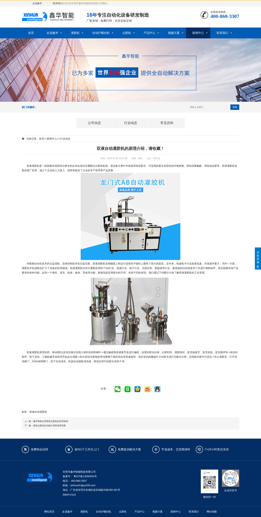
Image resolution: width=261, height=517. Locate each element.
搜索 (235, 107)
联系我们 (57, 3)
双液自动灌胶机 (38, 411)
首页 (31, 32)
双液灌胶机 (33, 165)
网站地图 (212, 511)
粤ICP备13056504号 (85, 476)
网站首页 (49, 511)
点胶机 (126, 32)
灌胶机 (75, 32)
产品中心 (149, 32)
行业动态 (65, 138)
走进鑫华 (37, 3)
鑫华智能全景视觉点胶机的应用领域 (50, 421)
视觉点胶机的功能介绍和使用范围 (49, 425)
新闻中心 (198, 32)
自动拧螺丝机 (101, 32)
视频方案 (174, 32)
